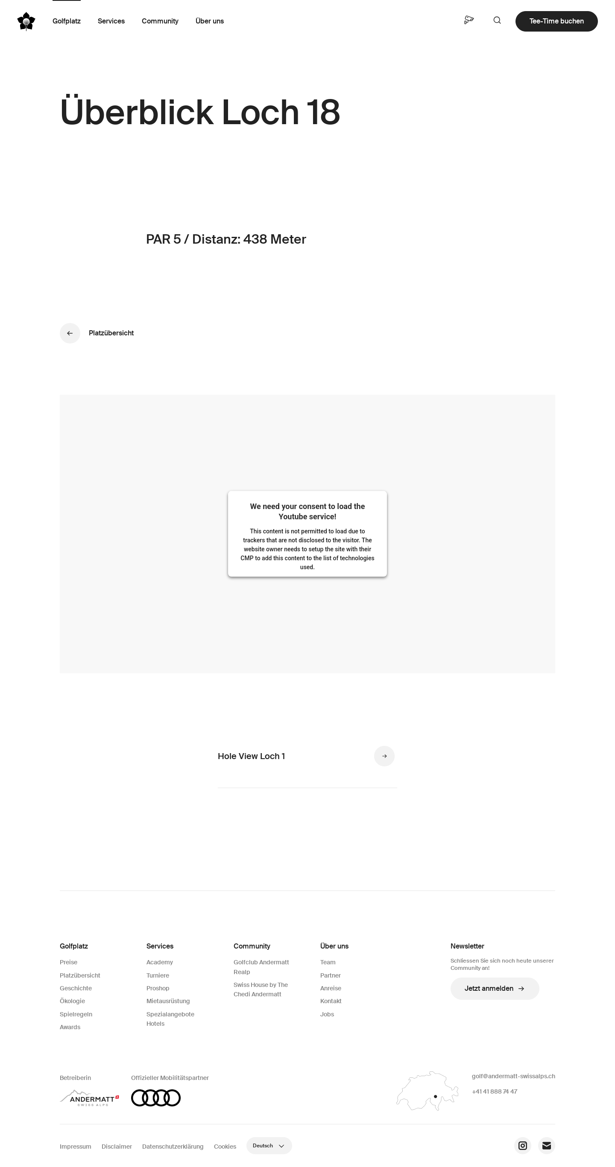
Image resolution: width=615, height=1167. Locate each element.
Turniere (157, 975)
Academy (159, 962)
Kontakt (331, 1001)
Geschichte (76, 988)
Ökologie (72, 1001)
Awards (70, 1027)
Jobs (327, 1014)
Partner (330, 975)
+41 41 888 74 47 (494, 1091)
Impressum (75, 1146)
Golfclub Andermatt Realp (261, 966)
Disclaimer (117, 1146)
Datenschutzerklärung (173, 1146)
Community (160, 21)
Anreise (330, 988)
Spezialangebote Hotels (170, 1018)
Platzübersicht (80, 975)
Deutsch (269, 1145)
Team (328, 962)
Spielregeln (76, 1014)
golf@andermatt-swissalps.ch (513, 1076)
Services (111, 21)
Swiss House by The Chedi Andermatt (261, 989)
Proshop (158, 988)
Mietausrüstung (168, 1001)
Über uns (210, 21)
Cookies (225, 1146)
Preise (68, 962)
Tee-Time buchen (557, 21)
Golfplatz (67, 21)
